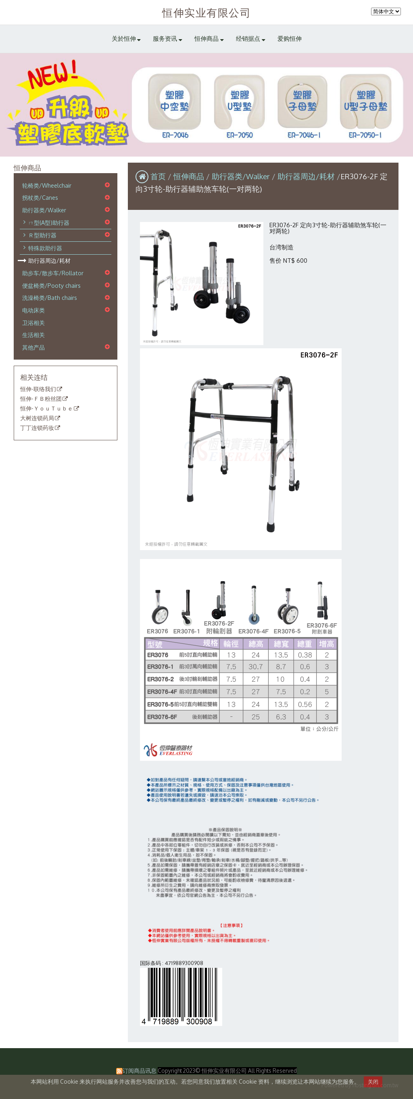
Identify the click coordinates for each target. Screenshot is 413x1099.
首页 (158, 176)
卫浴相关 (33, 322)
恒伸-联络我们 (38, 389)
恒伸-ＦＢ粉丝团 (41, 399)
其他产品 (33, 347)
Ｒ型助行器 (42, 235)
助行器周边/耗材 (49, 260)
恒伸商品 (189, 176)
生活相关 (33, 334)
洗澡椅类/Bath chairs (49, 297)
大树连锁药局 (37, 418)
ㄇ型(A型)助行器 (48, 222)
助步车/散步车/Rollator (52, 272)
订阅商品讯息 (139, 1070)
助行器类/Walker (44, 210)
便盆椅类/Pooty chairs (51, 285)
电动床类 (33, 310)
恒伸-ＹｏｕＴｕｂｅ (46, 408)
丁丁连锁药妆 (37, 428)
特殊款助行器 (45, 247)
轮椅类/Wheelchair (46, 185)
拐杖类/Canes (40, 197)
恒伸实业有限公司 (206, 12)
